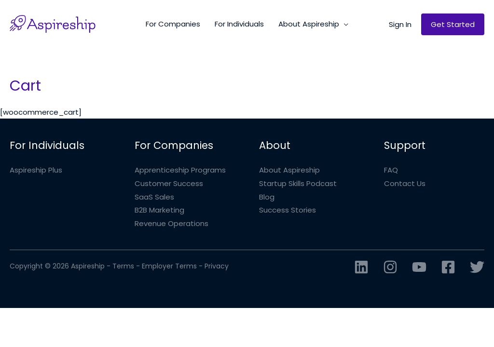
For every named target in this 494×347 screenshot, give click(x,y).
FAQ (391, 170)
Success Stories (287, 210)
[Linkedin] (361, 267)
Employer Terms (169, 266)
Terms (123, 266)
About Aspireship (289, 170)
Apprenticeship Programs (180, 170)
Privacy (217, 266)
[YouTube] (419, 267)
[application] (343, 24)
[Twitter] (477, 267)
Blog (266, 197)
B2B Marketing (159, 210)
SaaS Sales (154, 197)
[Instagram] (390, 267)
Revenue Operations (171, 223)
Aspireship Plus (36, 170)
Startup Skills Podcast (298, 183)
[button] (400, 24)
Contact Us (404, 183)
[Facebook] (448, 267)
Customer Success (169, 183)
